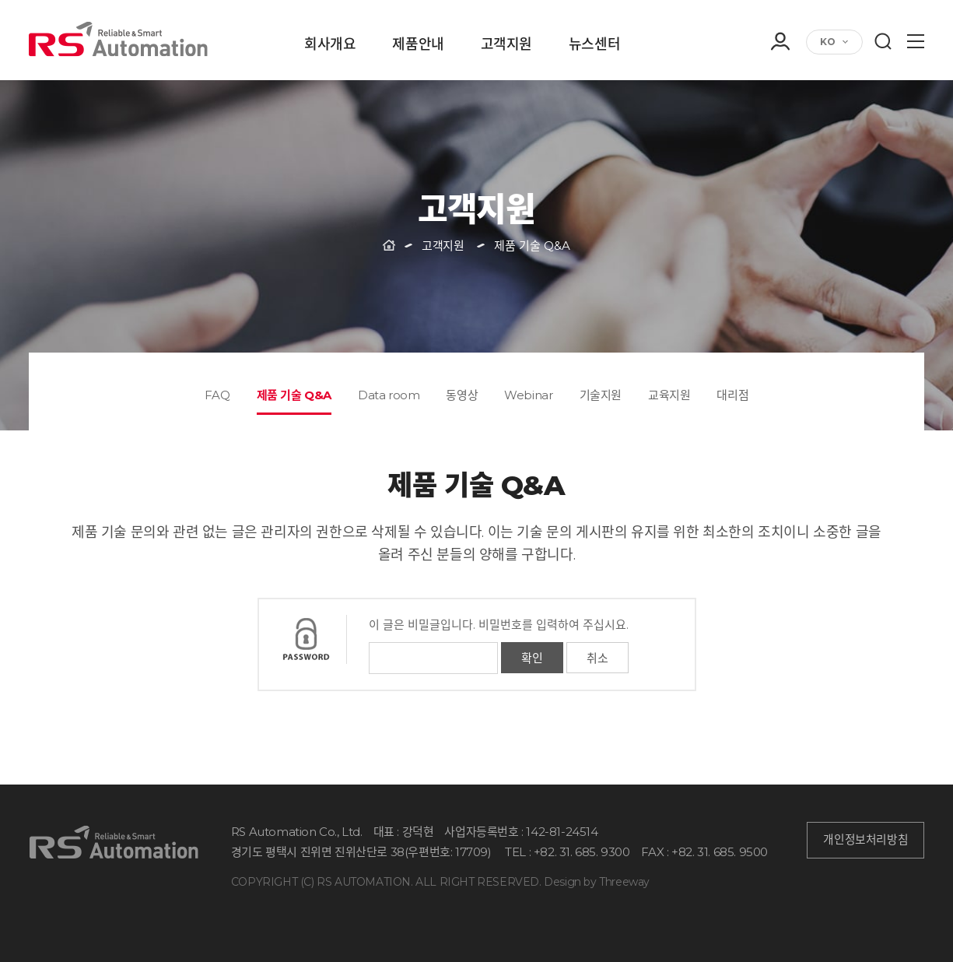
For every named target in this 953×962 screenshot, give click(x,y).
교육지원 (669, 395)
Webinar (528, 395)
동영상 (462, 395)
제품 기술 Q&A (294, 395)
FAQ (217, 395)
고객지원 (506, 45)
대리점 (732, 395)
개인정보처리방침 (865, 840)
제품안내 (417, 45)
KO (828, 41)
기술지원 (601, 395)
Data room (388, 395)
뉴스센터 (594, 45)
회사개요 (330, 45)
